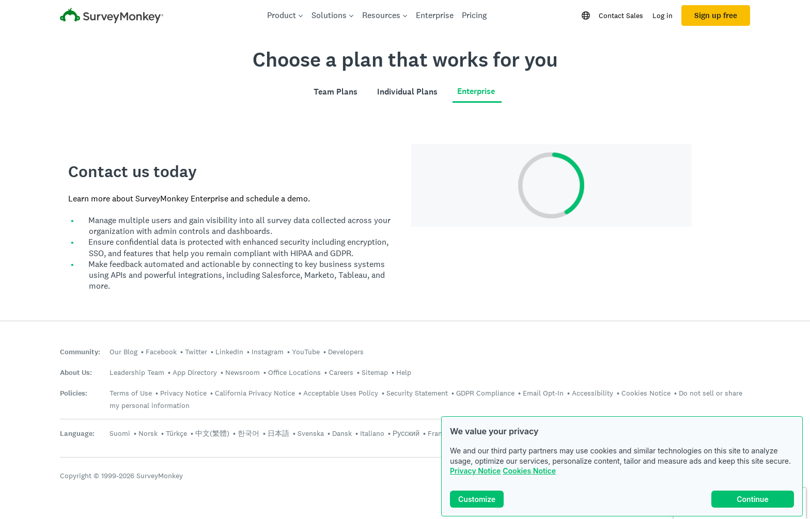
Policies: (73, 393)
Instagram (268, 351)
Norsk (148, 433)
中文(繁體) (212, 433)
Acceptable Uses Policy (340, 393)
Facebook (161, 351)
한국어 (248, 433)
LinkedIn (229, 351)
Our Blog (123, 351)
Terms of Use (131, 393)
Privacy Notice (475, 470)
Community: (80, 352)
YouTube (306, 351)
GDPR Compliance (485, 393)
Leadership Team (137, 372)
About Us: (76, 373)
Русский (406, 433)
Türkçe (176, 433)
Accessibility (592, 393)
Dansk (342, 433)
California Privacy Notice (255, 393)
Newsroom (242, 372)
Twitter (196, 351)
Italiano (372, 433)
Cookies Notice (529, 470)
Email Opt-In (543, 393)
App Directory (195, 372)
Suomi (120, 433)
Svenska (311, 433)
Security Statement (417, 393)
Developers (346, 351)
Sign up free (715, 15)
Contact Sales (621, 15)
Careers (341, 372)
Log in (662, 15)
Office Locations (294, 372)
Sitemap (375, 372)
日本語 (278, 433)
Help (403, 372)
